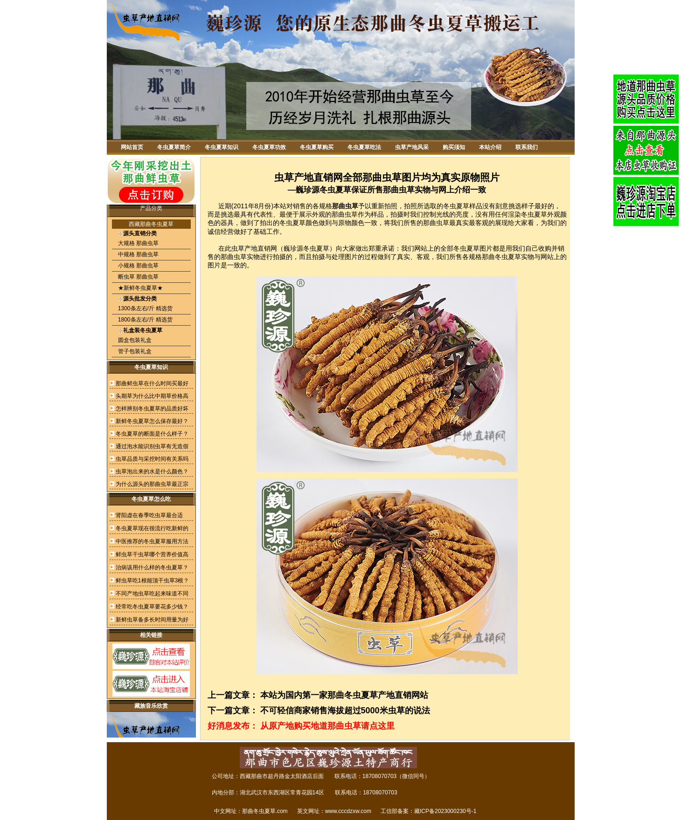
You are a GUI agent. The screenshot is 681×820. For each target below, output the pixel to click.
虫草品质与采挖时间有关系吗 (152, 459)
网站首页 (132, 147)
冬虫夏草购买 (317, 147)
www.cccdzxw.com (348, 811)
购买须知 (454, 147)
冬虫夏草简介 (174, 147)
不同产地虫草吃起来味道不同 (152, 593)
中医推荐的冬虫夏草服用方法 (152, 541)
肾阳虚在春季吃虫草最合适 (149, 515)
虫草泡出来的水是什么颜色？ (152, 471)
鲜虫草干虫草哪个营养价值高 (152, 554)
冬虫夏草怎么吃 (151, 499)
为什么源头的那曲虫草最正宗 (152, 484)
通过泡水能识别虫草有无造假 (152, 446)
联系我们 (526, 147)
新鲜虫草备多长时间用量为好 (152, 619)
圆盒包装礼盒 (134, 340)
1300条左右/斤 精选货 (145, 308)
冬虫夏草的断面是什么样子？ (152, 433)
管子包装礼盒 (134, 351)
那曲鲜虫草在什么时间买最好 (152, 383)
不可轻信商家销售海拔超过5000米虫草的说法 (345, 710)
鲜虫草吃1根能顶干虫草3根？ (152, 580)
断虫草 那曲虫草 (138, 276)
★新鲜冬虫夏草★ (140, 288)
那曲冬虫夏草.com (265, 811)
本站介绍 (490, 147)
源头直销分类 (140, 233)
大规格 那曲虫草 (138, 243)
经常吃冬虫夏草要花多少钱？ (152, 606)
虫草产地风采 (412, 147)
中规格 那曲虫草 (138, 254)
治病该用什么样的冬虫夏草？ (152, 567)
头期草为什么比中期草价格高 (152, 396)
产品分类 (151, 208)
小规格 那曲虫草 (138, 265)
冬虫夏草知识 (221, 147)
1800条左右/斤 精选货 (145, 319)
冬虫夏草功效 (269, 147)
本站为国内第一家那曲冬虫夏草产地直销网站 (344, 695)
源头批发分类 (140, 298)
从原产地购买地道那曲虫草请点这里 (327, 726)
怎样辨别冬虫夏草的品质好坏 (152, 408)
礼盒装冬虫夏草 (142, 330)
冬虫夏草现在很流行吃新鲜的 (152, 528)
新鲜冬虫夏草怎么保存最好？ (152, 421)
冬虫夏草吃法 (364, 147)
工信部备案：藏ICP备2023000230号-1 (428, 811)
